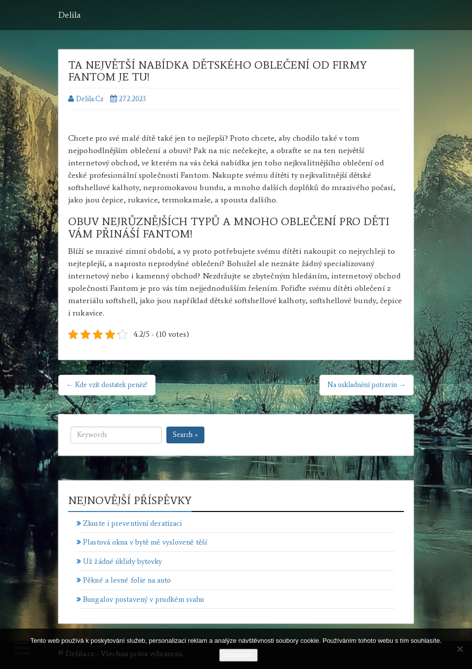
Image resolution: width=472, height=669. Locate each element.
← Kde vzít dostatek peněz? (107, 385)
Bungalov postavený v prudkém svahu (143, 599)
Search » (185, 435)
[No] (460, 649)
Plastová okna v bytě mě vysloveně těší (145, 542)
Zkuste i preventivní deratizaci (132, 523)
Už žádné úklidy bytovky (122, 561)
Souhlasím (238, 655)
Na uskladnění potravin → (366, 385)
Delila (69, 14)
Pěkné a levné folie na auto (127, 580)
